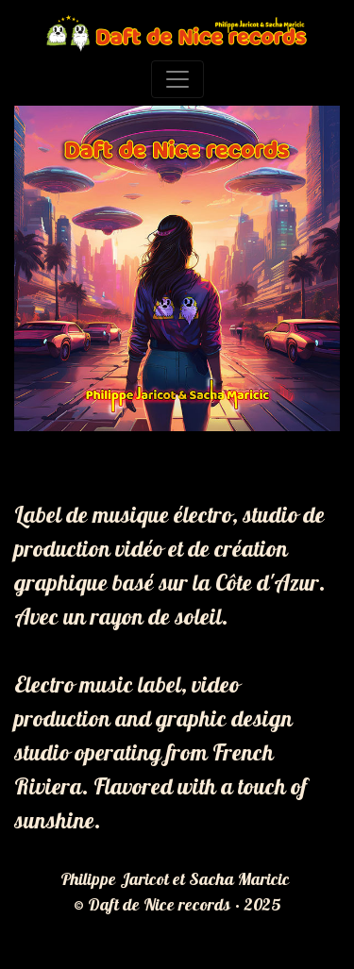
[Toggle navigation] (177, 79)
